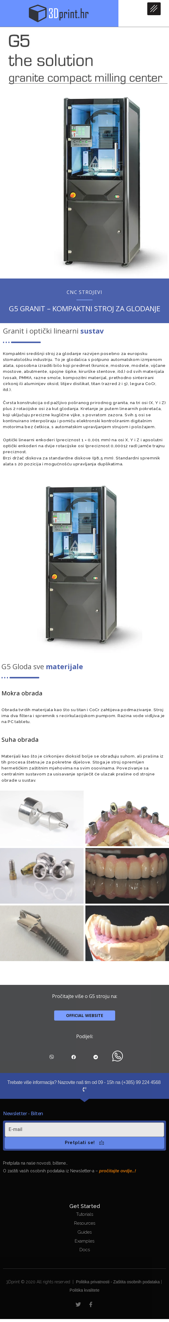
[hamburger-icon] (154, 8)
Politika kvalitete (84, 1290)
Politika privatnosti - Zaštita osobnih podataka (118, 1281)
